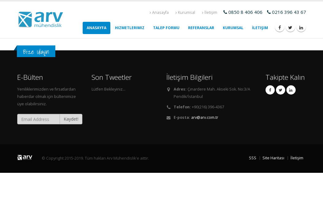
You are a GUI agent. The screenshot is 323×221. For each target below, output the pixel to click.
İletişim (209, 12)
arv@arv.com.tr (204, 117)
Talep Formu (166, 27)
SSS (252, 158)
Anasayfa (159, 12)
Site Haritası (273, 158)
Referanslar (201, 27)
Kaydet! (71, 119)
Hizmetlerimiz (129, 27)
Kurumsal (185, 12)
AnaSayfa (96, 27)
